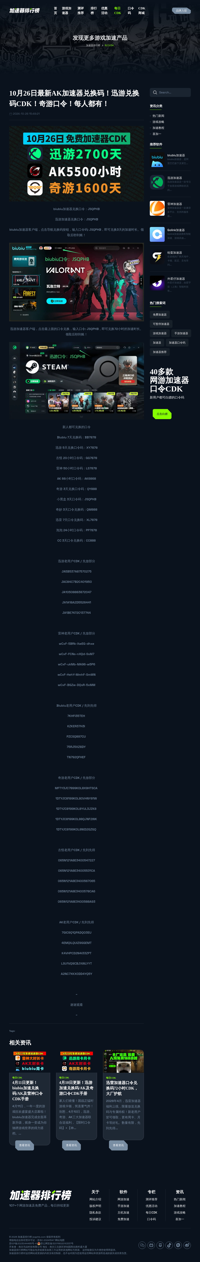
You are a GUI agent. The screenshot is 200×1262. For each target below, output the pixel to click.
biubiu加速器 (62, 209)
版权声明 (95, 1206)
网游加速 (123, 1199)
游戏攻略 (158, 122)
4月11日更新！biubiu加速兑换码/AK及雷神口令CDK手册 (27, 1090)
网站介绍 (95, 1199)
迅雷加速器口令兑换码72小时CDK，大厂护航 (122, 1088)
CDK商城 (141, 11)
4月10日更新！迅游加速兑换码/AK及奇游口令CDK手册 (76, 1088)
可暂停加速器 (161, 324)
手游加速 (123, 1206)
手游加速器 (181, 333)
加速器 (157, 342)
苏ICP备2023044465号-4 (23, 1243)
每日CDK (117, 11)
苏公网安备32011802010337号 (57, 1243)
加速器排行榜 (93, 45)
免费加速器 (160, 314)
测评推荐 (81, 11)
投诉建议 (95, 1219)
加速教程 (158, 128)
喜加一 (157, 134)
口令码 (131, 11)
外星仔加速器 (176, 279)
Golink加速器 (176, 230)
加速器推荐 (160, 352)
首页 (55, 11)
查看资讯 (24, 1145)
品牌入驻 (181, 10)
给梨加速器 (174, 252)
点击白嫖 (162, 413)
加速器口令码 (177, 342)
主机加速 (123, 1212)
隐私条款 (95, 1212)
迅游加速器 (63, 219)
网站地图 (59, 1240)
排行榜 (94, 11)
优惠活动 (104, 11)
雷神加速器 (174, 204)
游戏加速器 (66, 11)
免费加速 (123, 1219)
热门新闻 (158, 116)
